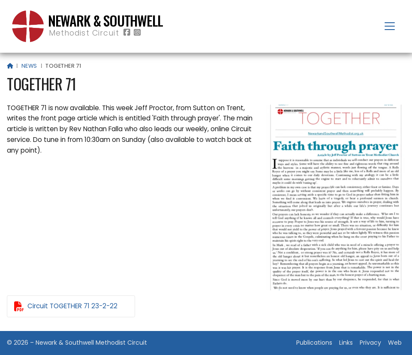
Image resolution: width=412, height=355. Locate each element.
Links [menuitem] (346, 342)
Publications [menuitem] (314, 342)
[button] (389, 26)
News (29, 65)
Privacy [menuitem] (370, 342)
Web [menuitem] (395, 342)
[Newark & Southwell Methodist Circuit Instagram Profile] (137, 33)
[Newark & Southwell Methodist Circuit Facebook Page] (126, 33)
